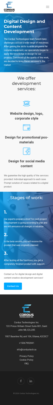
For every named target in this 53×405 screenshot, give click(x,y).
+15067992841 (26, 343)
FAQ (26, 363)
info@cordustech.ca (26, 349)
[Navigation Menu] (47, 6)
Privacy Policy (27, 356)
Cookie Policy (26, 359)
